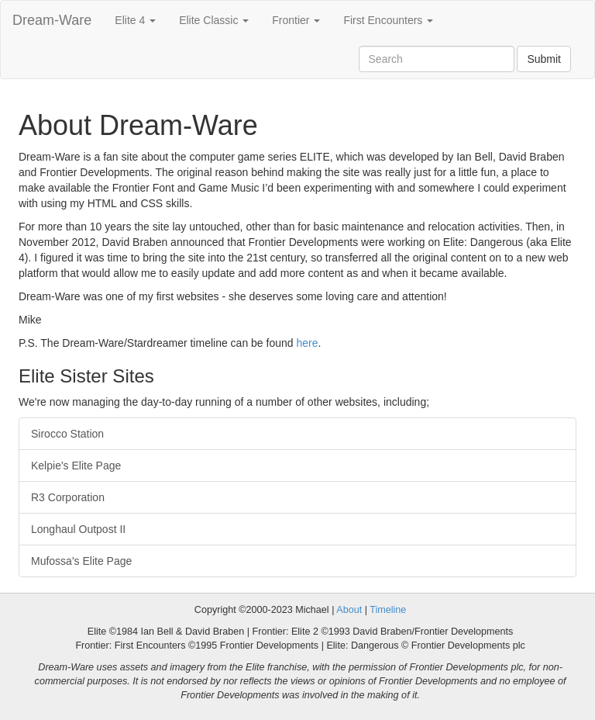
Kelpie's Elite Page (76, 465)
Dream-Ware (51, 20)
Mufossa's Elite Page (81, 561)
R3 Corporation (68, 497)
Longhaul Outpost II (78, 529)
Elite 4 (135, 20)
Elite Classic (214, 20)
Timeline (388, 609)
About (349, 609)
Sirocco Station (67, 434)
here (307, 343)
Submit (544, 59)
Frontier (296, 20)
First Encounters (388, 20)
